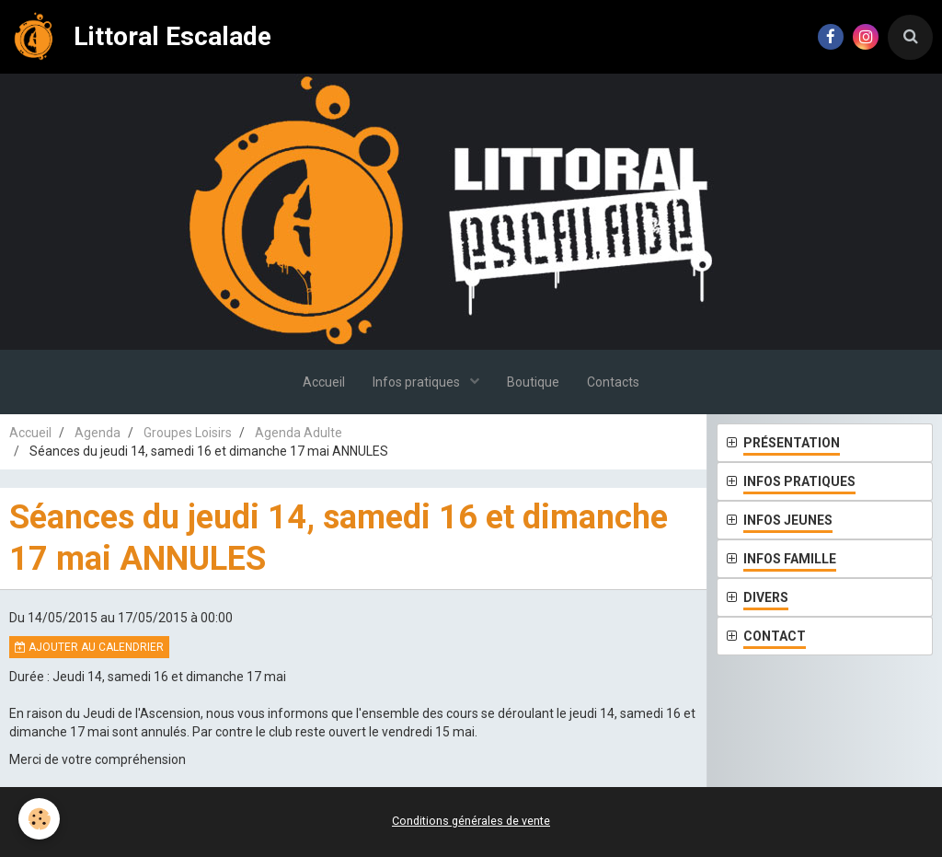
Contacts (613, 382)
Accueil (324, 382)
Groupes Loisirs (188, 432)
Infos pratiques (418, 382)
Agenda (98, 432)
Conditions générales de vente (471, 821)
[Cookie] (39, 819)
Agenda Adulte (298, 432)
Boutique (533, 382)
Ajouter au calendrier (89, 647)
